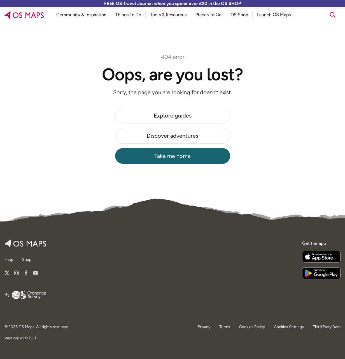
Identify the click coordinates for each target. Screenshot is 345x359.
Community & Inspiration (81, 14)
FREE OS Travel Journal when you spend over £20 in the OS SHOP (172, 3)
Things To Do (128, 14)
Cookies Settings (289, 327)
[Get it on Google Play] (321, 273)
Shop (26, 259)
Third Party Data (327, 327)
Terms (224, 327)
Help (8, 259)
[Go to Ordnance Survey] (29, 295)
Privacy (204, 327)
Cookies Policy (252, 327)
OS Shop (239, 14)
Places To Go (208, 14)
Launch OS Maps (274, 14)
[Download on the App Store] (321, 257)
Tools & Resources (168, 14)
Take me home (172, 156)
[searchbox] (317, 14)
